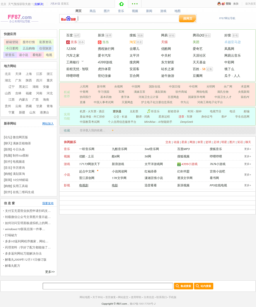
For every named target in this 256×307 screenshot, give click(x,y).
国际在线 (154, 86)
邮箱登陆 (12, 42)
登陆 (228, 3)
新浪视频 (183, 185)
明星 (224, 142)
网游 (192, 142)
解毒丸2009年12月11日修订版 (25, 259)
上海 (29, 74)
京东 (71, 42)
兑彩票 (134, 111)
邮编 (246, 111)
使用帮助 (136, 297)
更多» (247, 148)
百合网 (134, 76)
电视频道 (19, 161)
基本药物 (106, 97)
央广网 (228, 86)
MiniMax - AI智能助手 (158, 121)
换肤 (236, 3)
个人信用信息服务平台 (122, 121)
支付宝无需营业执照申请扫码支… (28, 211)
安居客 (134, 69)
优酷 (82, 156)
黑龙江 (23, 86)
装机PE (245, 97)
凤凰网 (229, 49)
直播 (82, 102)
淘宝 (133, 42)
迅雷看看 (151, 185)
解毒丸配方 (12, 265)
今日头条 (19, 149)
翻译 (139, 116)
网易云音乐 (232, 55)
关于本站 (97, 297)
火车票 (92, 111)
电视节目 (215, 111)
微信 (207, 35)
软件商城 (181, 91)
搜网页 (187, 18)
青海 (50, 106)
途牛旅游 (167, 76)
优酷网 (166, 49)
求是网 (245, 86)
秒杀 (81, 42)
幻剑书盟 (183, 171)
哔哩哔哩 (72, 76)
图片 (106, 11)
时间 (190, 111)
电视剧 (83, 185)
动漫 (176, 142)
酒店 (101, 111)
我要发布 (48, 203)
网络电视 (202, 91)
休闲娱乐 (70, 142)
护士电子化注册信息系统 (156, 102)
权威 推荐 (67, 94)
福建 (29, 93)
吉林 (18, 93)
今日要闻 (12, 48)
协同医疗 (85, 97)
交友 (168, 142)
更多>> (50, 271)
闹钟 (198, 111)
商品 (92, 11)
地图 (177, 11)
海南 (46, 99)
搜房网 (134, 62)
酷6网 (116, 156)
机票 (82, 111)
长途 (124, 116)
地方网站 (10, 66)
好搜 (227, 35)
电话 (232, 111)
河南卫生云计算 (149, 97)
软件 (8, 161)
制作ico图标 (21, 155)
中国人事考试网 (104, 102)
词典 (147, 116)
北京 (3, 4)
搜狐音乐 (216, 149)
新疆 (22, 112)
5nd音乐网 (152, 149)
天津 (18, 74)
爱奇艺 (198, 49)
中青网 (84, 91)
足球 (216, 142)
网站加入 (48, 123)
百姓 (196, 69)
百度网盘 (173, 97)
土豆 (91, 156)
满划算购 (160, 91)
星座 (184, 142)
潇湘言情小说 (154, 178)
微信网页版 (20, 137)
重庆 (50, 80)
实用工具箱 (20, 186)
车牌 (189, 116)
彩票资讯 (45, 42)
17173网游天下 (89, 164)
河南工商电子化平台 (210, 102)
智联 (85, 69)
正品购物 (29, 48)
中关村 (166, 55)
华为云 (185, 102)
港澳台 (44, 112)
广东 (18, 80)
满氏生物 (223, 91)
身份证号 (207, 116)
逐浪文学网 (185, 178)
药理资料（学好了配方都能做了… (28, 247)
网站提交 (123, 297)
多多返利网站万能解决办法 (23, 253)
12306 (71, 49)
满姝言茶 (139, 91)
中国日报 (174, 86)
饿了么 (229, 69)
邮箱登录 (173, 111)
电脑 (8, 155)
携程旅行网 (106, 49)
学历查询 (19, 167)
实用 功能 (67, 116)
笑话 (240, 142)
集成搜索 (186, 286)
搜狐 (133, 35)
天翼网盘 (127, 102)
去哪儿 (134, 49)
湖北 (8, 80)
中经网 (193, 86)
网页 (78, 11)
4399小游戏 (187, 164)
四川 (39, 80)
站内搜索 (206, 286)
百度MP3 (183, 149)
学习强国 (103, 91)
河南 (39, 93)
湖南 (35, 86)
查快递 (117, 111)
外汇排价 (99, 116)
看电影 (37, 55)
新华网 (101, 86)
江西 (12, 99)
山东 (32, 112)
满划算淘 (19, 173)
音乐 (121, 11)
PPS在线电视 (218, 185)
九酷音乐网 (119, 149)
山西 (8, 93)
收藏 (67, 130)
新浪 (101, 35)
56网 (148, 156)
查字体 (125, 97)
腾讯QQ (198, 35)
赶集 (209, 69)
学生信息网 (242, 116)
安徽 (46, 86)
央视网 (118, 86)
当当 (103, 42)
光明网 (211, 86)
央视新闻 (243, 91)
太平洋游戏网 (154, 164)
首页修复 (110, 297)
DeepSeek (186, 121)
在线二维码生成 (23, 192)
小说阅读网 (119, 171)
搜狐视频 (183, 156)
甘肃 (39, 106)
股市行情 (29, 42)
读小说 (23, 55)
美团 (196, 42)
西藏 (29, 106)
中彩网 (229, 62)
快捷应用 (10, 34)
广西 (35, 99)
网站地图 (85, 297)
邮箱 (171, 35)
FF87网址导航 (227, 18)
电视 (49, 55)
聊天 (248, 142)
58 (203, 69)
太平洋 (134, 55)
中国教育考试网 (90, 121)
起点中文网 (86, 171)
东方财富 (167, 62)
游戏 (163, 11)
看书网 (214, 178)
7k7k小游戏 (217, 164)
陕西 (29, 80)
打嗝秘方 (11, 235)
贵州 (8, 106)
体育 (200, 142)
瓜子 (227, 76)
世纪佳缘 (104, 76)
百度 (69, 35)
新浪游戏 (118, 164)
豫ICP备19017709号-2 (143, 303)
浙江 (50, 74)
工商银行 (72, 62)
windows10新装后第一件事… (25, 229)
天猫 (164, 42)
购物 (8, 173)
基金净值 (85, 116)
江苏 (39, 74)
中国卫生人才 (223, 97)
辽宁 (12, 86)
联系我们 (161, 297)
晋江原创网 (86, 178)
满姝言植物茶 (22, 143)
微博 (108, 35)
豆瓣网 (198, 76)
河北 (50, 93)
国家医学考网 (196, 97)
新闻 (149, 11)
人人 (237, 76)
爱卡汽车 (104, 55)
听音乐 (153, 111)
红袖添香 (151, 171)
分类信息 (149, 297)
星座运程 (164, 116)
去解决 (38, 4)
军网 (121, 91)
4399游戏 (105, 62)
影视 (235, 35)
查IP (224, 116)
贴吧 (77, 35)
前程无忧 (72, 69)
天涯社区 (199, 55)
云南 (18, 106)
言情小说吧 (217, 171)
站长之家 (167, 69)
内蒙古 (23, 99)
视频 (135, 11)
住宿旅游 (45, 48)
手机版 (172, 297)
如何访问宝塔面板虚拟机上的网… (28, 223)
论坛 (8, 137)
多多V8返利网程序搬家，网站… (26, 241)
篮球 (208, 142)
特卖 (139, 42)
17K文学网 (119, 178)
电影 (115, 185)
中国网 (136, 86)
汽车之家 (72, 55)
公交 (116, 116)
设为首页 (250, 3)
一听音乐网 (86, 149)
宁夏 (12, 112)
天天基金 (199, 62)
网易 (164, 35)
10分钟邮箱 (20, 180)
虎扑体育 (104, 69)
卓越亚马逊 (232, 42)
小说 (67, 174)
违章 (181, 116)
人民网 (84, 86)
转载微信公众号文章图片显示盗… (28, 217)
